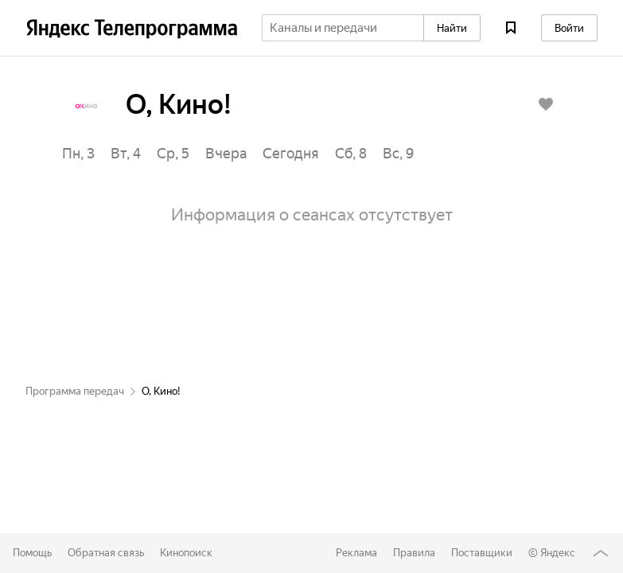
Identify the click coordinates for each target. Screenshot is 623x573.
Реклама (356, 553)
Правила (414, 553)
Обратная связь (106, 553)
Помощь (32, 553)
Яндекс (557, 553)
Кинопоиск (186, 553)
